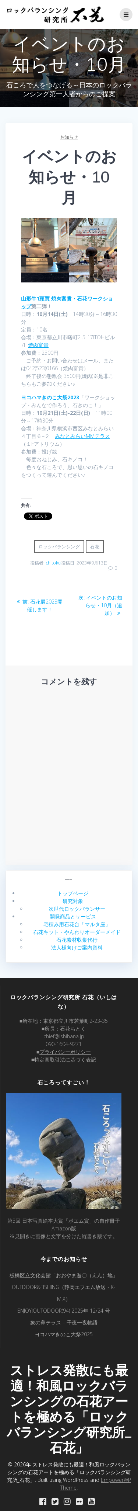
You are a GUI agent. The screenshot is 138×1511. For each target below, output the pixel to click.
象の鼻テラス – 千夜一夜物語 (64, 1322)
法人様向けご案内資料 (77, 947)
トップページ (72, 893)
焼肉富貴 (38, 344)
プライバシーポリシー (65, 1051)
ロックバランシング (59, 546)
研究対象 (73, 900)
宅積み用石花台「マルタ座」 (76, 924)
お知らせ (69, 137)
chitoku (53, 563)
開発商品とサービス (73, 916)
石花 (94, 546)
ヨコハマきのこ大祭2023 (50, 397)
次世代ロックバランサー (77, 908)
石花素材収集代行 (77, 939)
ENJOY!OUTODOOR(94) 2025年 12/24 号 (63, 1310)
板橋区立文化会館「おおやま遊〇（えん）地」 (64, 1275)
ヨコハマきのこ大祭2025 (64, 1334)
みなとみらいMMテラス (82, 436)
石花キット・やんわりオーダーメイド (77, 931)
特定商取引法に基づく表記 (65, 1059)
